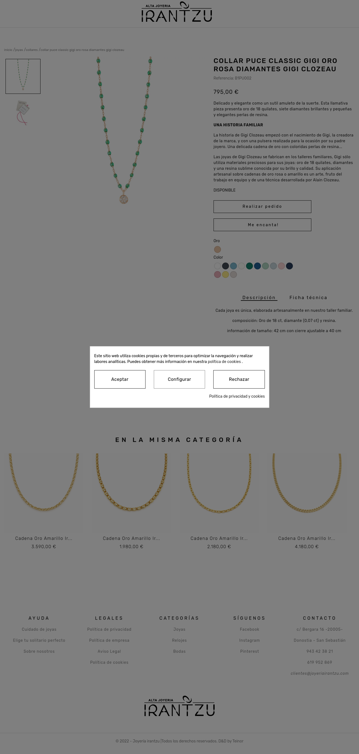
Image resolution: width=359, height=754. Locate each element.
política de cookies (224, 361)
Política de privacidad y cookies (237, 396)
